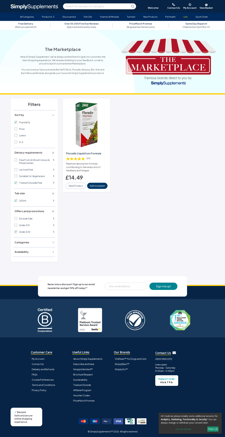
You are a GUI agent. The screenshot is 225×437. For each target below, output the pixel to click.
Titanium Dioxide (82, 384)
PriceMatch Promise (84, 400)
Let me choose (183, 429)
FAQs (34, 374)
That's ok (213, 429)
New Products (150, 16)
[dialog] (190, 423)
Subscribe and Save (83, 364)
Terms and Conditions (43, 384)
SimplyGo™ (121, 369)
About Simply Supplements (87, 358)
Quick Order (202, 16)
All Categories (27, 16)
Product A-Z (48, 16)
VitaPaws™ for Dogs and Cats (130, 358)
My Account (38, 358)
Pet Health (170, 16)
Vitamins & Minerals (109, 16)
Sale (185, 16)
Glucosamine (69, 16)
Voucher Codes (81, 395)
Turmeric (131, 16)
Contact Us (38, 364)
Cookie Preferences (43, 379)
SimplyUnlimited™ (83, 369)
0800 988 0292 (163, 359)
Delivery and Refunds (43, 369)
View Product (75, 185)
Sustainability (80, 379)
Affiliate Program (82, 390)
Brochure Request (83, 374)
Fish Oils (88, 16)
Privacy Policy (39, 390)
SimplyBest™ (122, 364)
